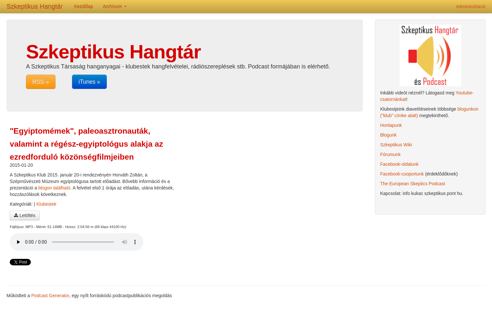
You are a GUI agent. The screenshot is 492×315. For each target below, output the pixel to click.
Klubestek (46, 204)
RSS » (40, 82)
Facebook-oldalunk (399, 164)
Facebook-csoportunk (402, 173)
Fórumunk (390, 154)
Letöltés (24, 215)
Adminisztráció (471, 6)
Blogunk (388, 135)
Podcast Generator (50, 295)
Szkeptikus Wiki (396, 144)
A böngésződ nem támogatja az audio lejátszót (76, 242)
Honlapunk (391, 125)
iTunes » (89, 82)
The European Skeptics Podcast (412, 183)
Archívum (115, 6)
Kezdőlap (83, 6)
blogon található (54, 187)
